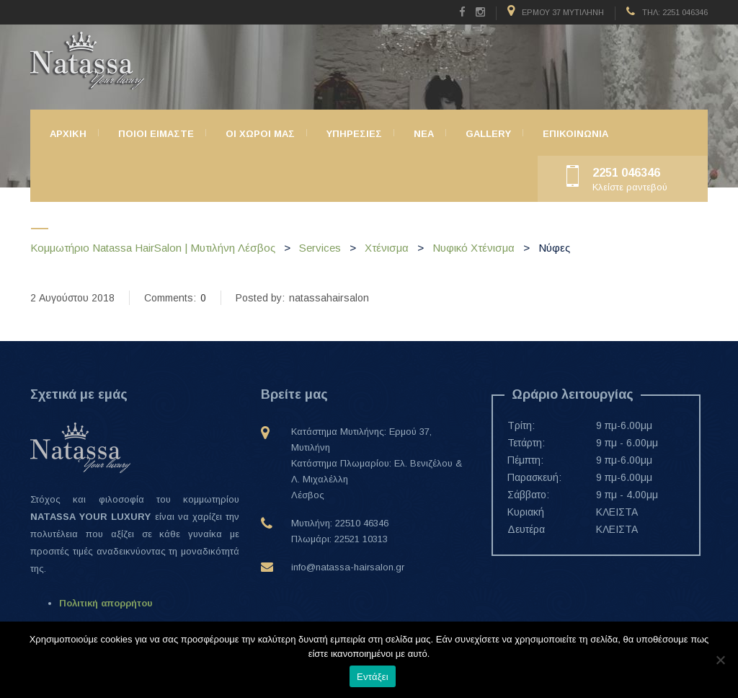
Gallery (488, 133)
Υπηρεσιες (354, 133)
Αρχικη (68, 133)
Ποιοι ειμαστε (156, 133)
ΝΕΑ (424, 133)
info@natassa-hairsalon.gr (347, 567)
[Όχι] (720, 660)
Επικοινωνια (575, 133)
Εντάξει (372, 676)
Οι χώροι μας (260, 133)
